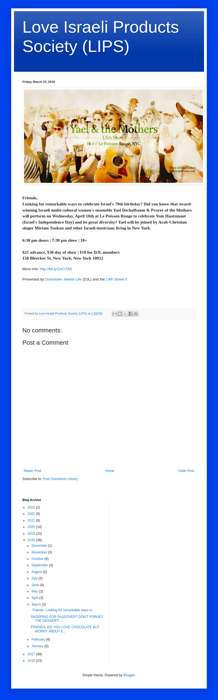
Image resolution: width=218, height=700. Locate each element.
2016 (32, 661)
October (38, 559)
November (40, 552)
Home (109, 471)
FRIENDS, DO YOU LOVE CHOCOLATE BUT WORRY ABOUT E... (65, 629)
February (39, 639)
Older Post (186, 471)
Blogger (129, 675)
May (35, 591)
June (36, 585)
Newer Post (32, 471)
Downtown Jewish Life (63, 279)
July (35, 578)
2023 (32, 507)
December (40, 546)
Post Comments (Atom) (60, 479)
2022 (32, 514)
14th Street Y (116, 279)
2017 (32, 654)
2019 (32, 534)
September (40, 565)
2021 (32, 520)
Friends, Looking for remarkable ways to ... (63, 610)
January (38, 646)
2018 (32, 540)
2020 (32, 527)
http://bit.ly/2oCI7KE (56, 269)
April (35, 598)
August (37, 572)
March (37, 604)
